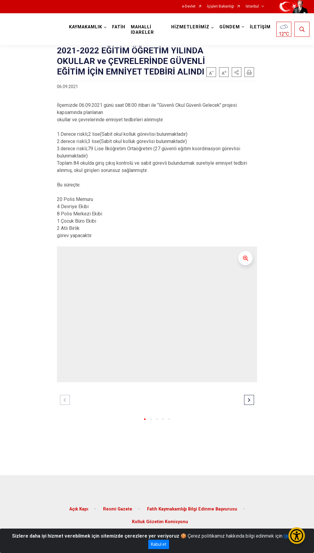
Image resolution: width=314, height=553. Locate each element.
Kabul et (158, 544)
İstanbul (252, 6)
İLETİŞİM (260, 27)
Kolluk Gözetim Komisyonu (160, 521)
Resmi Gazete (117, 509)
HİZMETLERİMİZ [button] (190, 27)
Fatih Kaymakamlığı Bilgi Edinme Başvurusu (192, 509)
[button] (236, 72)
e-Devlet (189, 6)
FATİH (118, 27)
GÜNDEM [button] (229, 27)
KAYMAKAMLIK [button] (85, 27)
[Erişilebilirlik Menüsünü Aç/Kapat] (296, 535)
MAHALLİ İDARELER (142, 29)
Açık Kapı (78, 509)
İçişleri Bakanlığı (220, 6)
